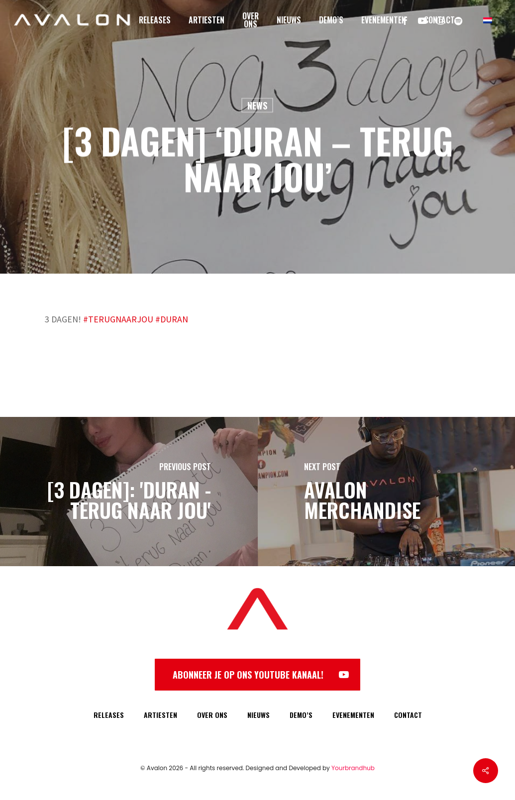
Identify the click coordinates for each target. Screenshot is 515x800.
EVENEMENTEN (353, 714)
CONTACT (408, 714)
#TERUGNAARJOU (118, 319)
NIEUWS (258, 714)
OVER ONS (212, 714)
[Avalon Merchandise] (386, 491)
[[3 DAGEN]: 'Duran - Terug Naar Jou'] (129, 491)
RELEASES (109, 714)
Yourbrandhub (353, 768)
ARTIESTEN (160, 714)
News (257, 105)
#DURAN (170, 319)
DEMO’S (301, 714)
